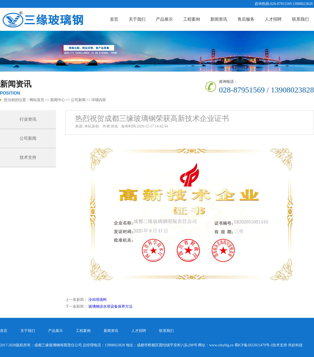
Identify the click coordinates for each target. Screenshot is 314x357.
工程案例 (191, 19)
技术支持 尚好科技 (287, 345)
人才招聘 (273, 19)
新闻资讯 (218, 19)
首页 (114, 19)
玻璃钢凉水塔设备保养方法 (110, 306)
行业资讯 (28, 119)
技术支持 (28, 157)
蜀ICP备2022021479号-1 (253, 345)
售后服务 (246, 19)
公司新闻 (78, 100)
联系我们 (300, 19)
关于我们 (137, 19)
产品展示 (164, 19)
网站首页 (37, 100)
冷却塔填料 (97, 300)
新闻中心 (57, 100)
